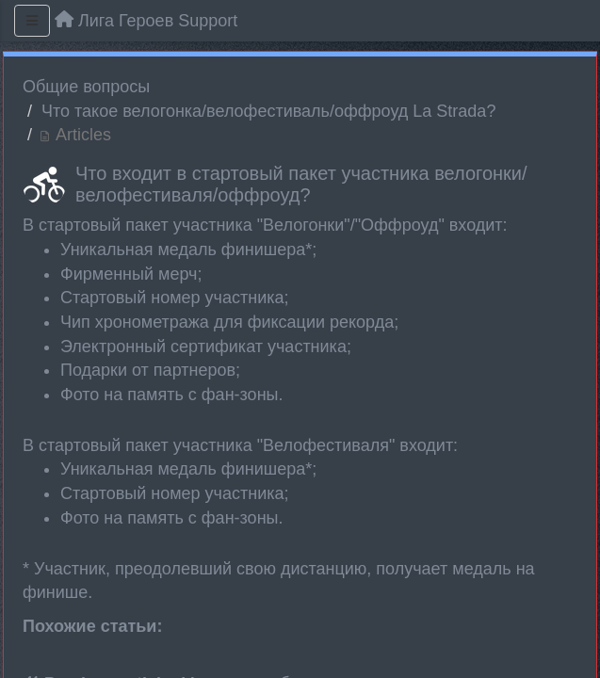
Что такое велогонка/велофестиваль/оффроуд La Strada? (268, 111)
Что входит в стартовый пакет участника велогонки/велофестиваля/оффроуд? (301, 184)
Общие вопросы (86, 86)
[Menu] (32, 21)
